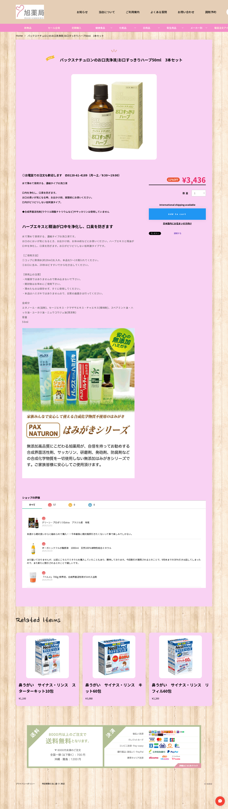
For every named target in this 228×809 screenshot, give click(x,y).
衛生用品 (171, 27)
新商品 (27, 27)
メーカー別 (196, 27)
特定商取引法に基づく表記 (53, 784)
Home (19, 35)
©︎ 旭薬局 (208, 783)
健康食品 (100, 27)
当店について (107, 11)
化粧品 (122, 27)
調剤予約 (210, 11)
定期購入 (76, 27)
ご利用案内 (132, 11)
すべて (32, 504)
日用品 (146, 27)
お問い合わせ (186, 11)
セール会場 (54, 27)
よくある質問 (159, 11)
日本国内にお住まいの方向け (177, 223)
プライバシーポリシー (25, 784)
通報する (177, 233)
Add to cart (177, 214)
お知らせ (82, 11)
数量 (186, 193)
